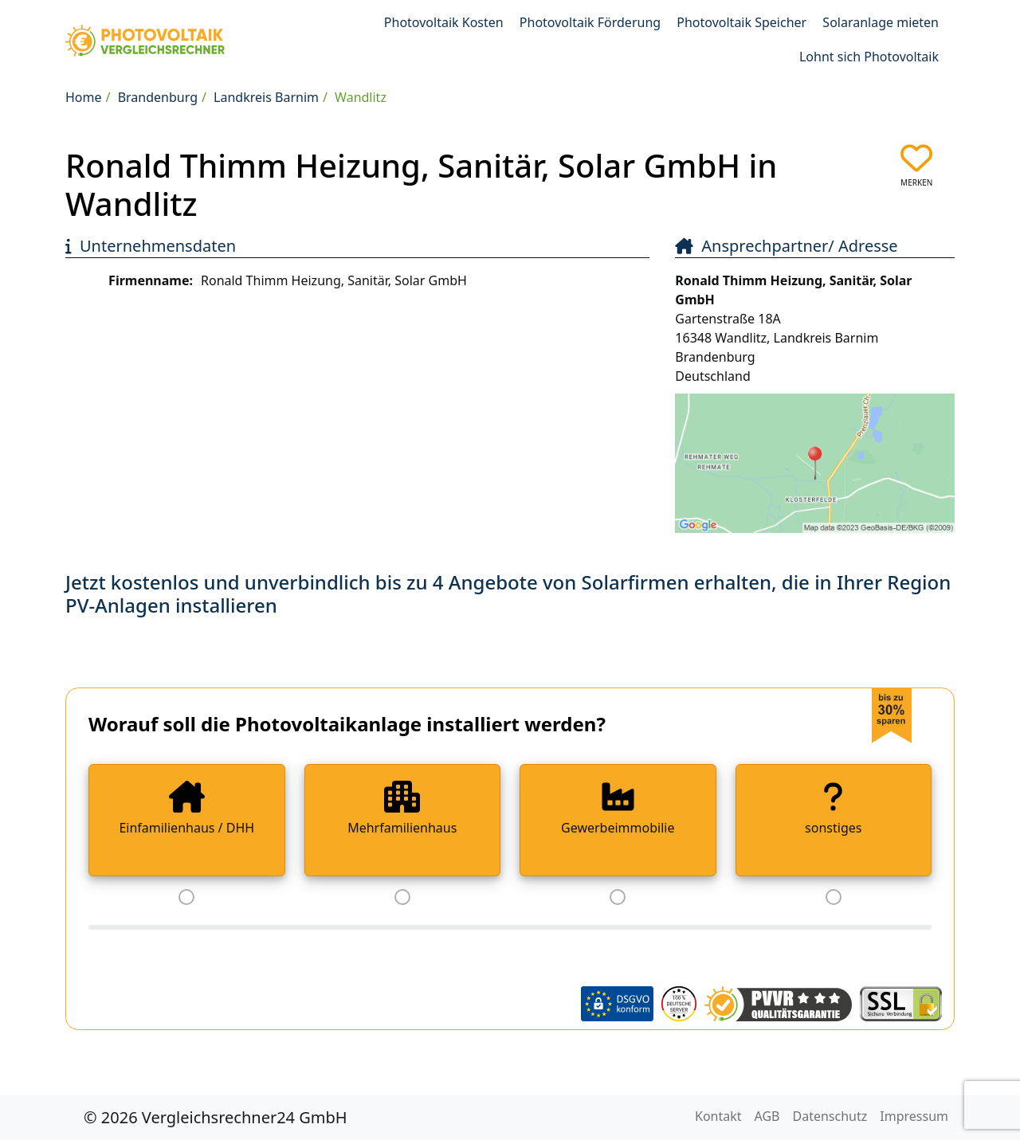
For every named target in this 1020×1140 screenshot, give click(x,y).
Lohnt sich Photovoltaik (869, 56)
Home (83, 97)
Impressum (914, 1116)
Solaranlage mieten (880, 22)
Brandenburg (158, 97)
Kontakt (718, 1116)
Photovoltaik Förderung (590, 22)
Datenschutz (830, 1116)
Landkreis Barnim (266, 97)
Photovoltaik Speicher (741, 22)
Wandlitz (360, 97)
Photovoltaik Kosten (444, 22)
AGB (767, 1116)
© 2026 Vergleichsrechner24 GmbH (215, 1117)
